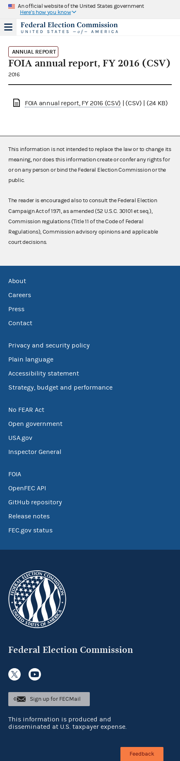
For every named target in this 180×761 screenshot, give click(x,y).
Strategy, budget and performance (60, 387)
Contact (20, 323)
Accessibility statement (43, 373)
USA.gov (20, 438)
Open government (35, 424)
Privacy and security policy (49, 345)
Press (16, 309)
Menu (8, 27)
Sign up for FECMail (55, 699)
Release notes (29, 516)
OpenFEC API (27, 488)
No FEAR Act (26, 410)
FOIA (14, 474)
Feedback (142, 754)
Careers (19, 295)
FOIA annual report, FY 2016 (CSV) (73, 103)
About (17, 281)
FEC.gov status (30, 530)
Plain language (30, 359)
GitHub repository (35, 502)
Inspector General (34, 452)
